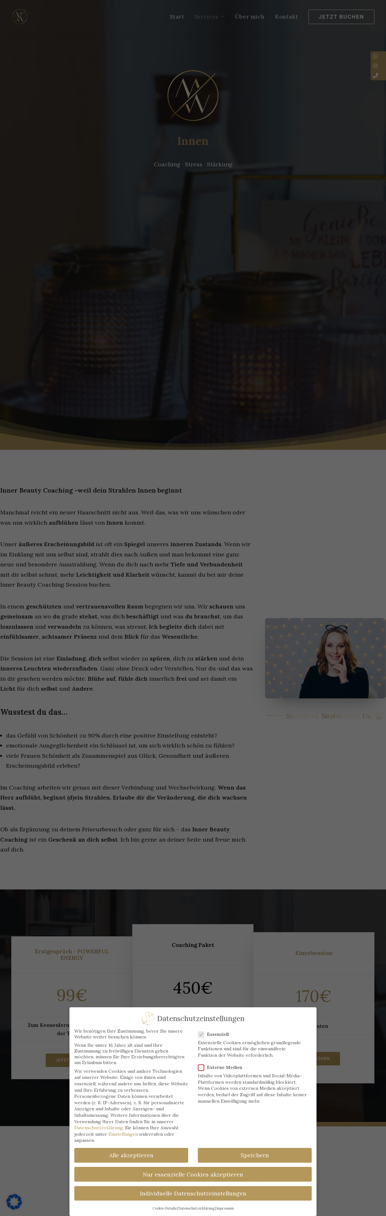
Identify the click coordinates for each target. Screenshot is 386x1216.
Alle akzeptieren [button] (131, 1155)
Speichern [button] (255, 1155)
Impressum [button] (225, 1208)
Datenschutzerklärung (98, 1128)
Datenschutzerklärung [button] (196, 1208)
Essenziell (215, 1034)
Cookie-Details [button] (164, 1208)
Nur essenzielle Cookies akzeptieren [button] (193, 1174)
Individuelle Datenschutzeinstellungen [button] (193, 1193)
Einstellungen (123, 1134)
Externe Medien (222, 1067)
